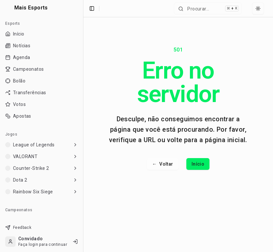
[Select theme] (258, 8)
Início (198, 164)
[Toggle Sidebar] (83, 126)
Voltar (162, 164)
